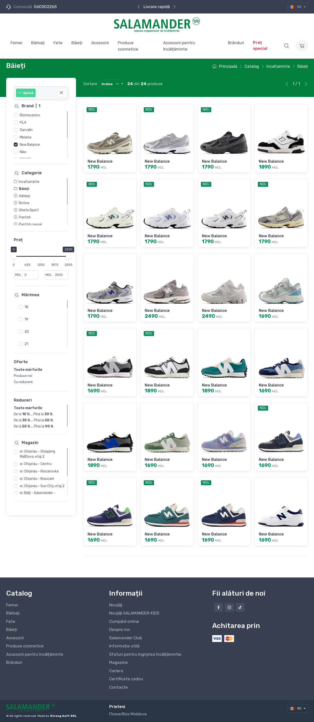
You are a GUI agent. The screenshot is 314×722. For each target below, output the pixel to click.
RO (296, 7)
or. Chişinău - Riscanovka (39, 471)
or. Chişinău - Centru (36, 464)
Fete (10, 621)
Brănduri (14, 662)
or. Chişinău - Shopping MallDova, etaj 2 (37, 454)
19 (26, 319)
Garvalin (26, 130)
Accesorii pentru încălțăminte (34, 654)
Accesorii (15, 637)
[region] (41, 134)
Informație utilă (124, 645)
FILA (23, 122)
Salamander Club (125, 637)
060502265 (45, 6)
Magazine (118, 662)
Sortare (90, 83)
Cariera (116, 670)
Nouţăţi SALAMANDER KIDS (134, 613)
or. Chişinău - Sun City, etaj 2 (42, 486)
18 (26, 307)
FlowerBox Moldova (128, 713)
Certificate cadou (126, 678)
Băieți (11, 629)
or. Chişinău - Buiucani (37, 479)
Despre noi (119, 629)
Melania (25, 137)
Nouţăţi (115, 604)
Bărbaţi (13, 613)
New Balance (30, 145)
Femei (12, 604)
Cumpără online (124, 621)
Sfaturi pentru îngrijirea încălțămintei (145, 654)
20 (27, 331)
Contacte (118, 687)
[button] (286, 45)
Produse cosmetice (25, 645)
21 (26, 344)
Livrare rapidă (157, 6)
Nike (23, 152)
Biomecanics (30, 115)
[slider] (13, 256)
